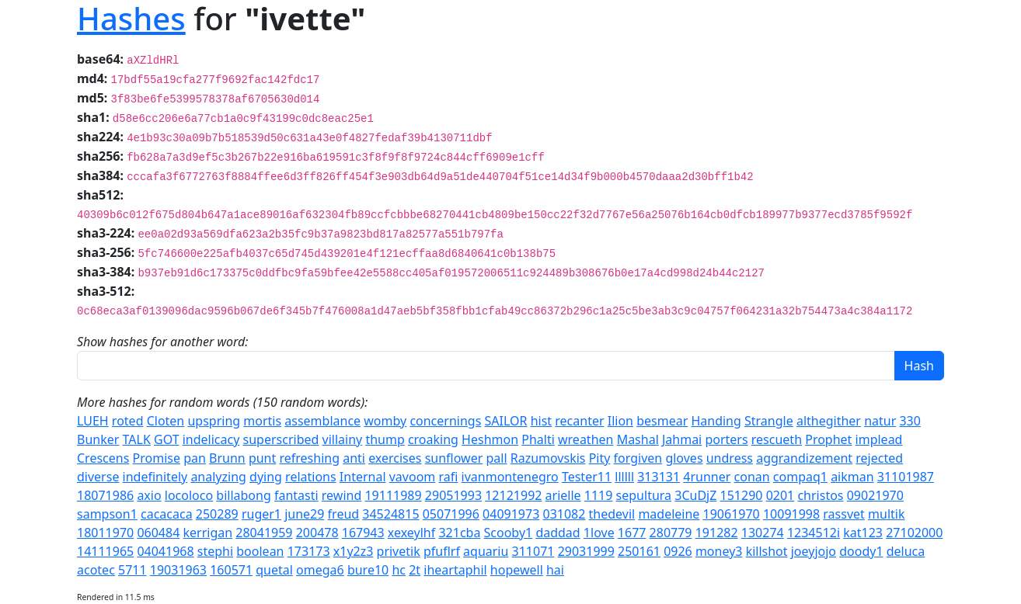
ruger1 (261, 513)
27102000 (914, 532)
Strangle (768, 420)
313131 (658, 476)
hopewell (516, 569)
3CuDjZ (695, 495)
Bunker (98, 439)
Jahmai (682, 439)
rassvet (844, 513)
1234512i (813, 532)
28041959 (263, 532)
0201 (780, 495)
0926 (678, 551)
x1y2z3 (353, 551)
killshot (767, 551)
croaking (433, 439)
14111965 (105, 551)
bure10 (368, 569)
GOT (166, 439)
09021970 (875, 495)
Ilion (620, 420)
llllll (624, 476)
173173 (308, 551)
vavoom (412, 476)
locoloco (189, 495)
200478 (317, 532)
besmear (662, 420)
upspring (213, 420)
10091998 (791, 513)
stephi (215, 551)
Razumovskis (548, 458)
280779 (671, 532)
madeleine (668, 513)
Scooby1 (508, 532)
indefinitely (155, 476)
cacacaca (167, 513)
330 (909, 420)
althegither (828, 420)
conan (752, 476)
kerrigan (207, 532)
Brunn (227, 458)
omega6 (320, 569)
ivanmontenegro (510, 476)
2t (414, 569)
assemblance (322, 420)
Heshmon (490, 439)
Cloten (166, 420)
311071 (533, 551)
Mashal (638, 439)
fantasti (296, 495)
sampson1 (107, 513)
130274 (762, 532)
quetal (274, 569)
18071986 (105, 495)
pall (496, 458)
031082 (563, 513)
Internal (363, 476)
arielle (563, 495)
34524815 (390, 513)
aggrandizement (804, 458)
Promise (156, 458)
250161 (639, 551)
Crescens (103, 458)
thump (384, 439)
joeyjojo (813, 551)
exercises (394, 458)
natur (880, 420)
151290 (741, 495)
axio (149, 495)
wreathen (585, 439)
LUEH (93, 420)
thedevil (612, 513)
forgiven (638, 458)
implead (879, 439)
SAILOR (506, 420)
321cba (459, 532)
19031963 (178, 569)
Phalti (538, 439)
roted (128, 420)
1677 (632, 532)
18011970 (105, 532)
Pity (600, 458)
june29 (304, 513)
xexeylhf (411, 532)
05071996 (451, 513)
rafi (448, 476)
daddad (557, 532)
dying (265, 476)
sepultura (643, 495)
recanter (579, 420)
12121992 (513, 495)
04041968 (165, 551)
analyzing (218, 476)
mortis (262, 420)
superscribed (281, 439)
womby (385, 420)
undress (729, 458)
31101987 (905, 476)
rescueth (776, 439)
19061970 (731, 513)
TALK (137, 439)
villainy (342, 439)
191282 (716, 532)
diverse (98, 476)
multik (886, 513)
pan (194, 458)
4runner (706, 476)
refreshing (309, 458)
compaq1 (800, 476)
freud (344, 513)
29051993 (453, 495)
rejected (879, 458)
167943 (363, 532)
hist (541, 420)
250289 (217, 513)
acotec (96, 569)
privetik (398, 551)
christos (820, 495)
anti (354, 458)
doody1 (861, 551)
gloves (683, 458)
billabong (243, 495)
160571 (231, 569)
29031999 (586, 551)
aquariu (485, 551)
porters (726, 439)
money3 (719, 551)
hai (555, 569)
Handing (715, 420)
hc (399, 569)
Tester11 (587, 476)
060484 (158, 532)
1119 (598, 495)
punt (262, 458)
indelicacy (211, 439)
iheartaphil (454, 569)
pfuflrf (441, 551)
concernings (445, 420)
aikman (852, 476)
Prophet (828, 439)
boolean (260, 551)
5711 (132, 569)
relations (310, 476)
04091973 (511, 513)
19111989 (392, 495)
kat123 (863, 532)
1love (599, 532)
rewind (341, 495)
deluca (906, 551)
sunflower (454, 458)
